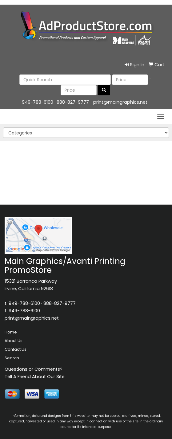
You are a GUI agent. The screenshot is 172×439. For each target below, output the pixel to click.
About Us (13, 341)
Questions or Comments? (33, 369)
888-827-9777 (73, 102)
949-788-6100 (37, 102)
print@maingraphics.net (120, 102)
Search (12, 358)
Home (11, 332)
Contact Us (15, 349)
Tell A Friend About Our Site (35, 376)
